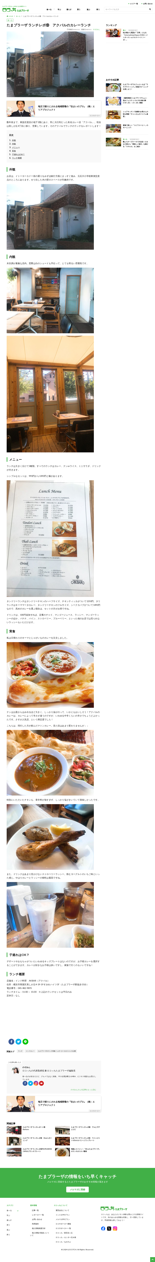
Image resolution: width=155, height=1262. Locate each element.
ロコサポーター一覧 (63, 1228)
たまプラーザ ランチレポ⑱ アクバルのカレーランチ (40, 16)
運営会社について (62, 1210)
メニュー (16, 147)
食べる (49, 9)
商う (98, 9)
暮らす (69, 9)
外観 (14, 140)
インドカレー (30, 1051)
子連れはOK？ (18, 154)
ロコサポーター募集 (63, 1224)
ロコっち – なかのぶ (63, 1242)
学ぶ (59, 9)
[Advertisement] (51, 1019)
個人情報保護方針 (39, 1228)
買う (78, 9)
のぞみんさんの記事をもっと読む (83, 1090)
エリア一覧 (134, 4)
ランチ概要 (17, 158)
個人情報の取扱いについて (39, 1234)
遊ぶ (88, 9)
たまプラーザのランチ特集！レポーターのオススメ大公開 (57, 1051)
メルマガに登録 (77, 1189)
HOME (11, 16)
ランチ (20, 1051)
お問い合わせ (148, 4)
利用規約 (35, 1224)
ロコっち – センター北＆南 (66, 1237)
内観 (14, 144)
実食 (14, 151)
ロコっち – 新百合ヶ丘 (64, 1233)
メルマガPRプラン (63, 1219)
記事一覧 (35, 1210)
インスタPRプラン (63, 1215)
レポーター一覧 (38, 1215)
